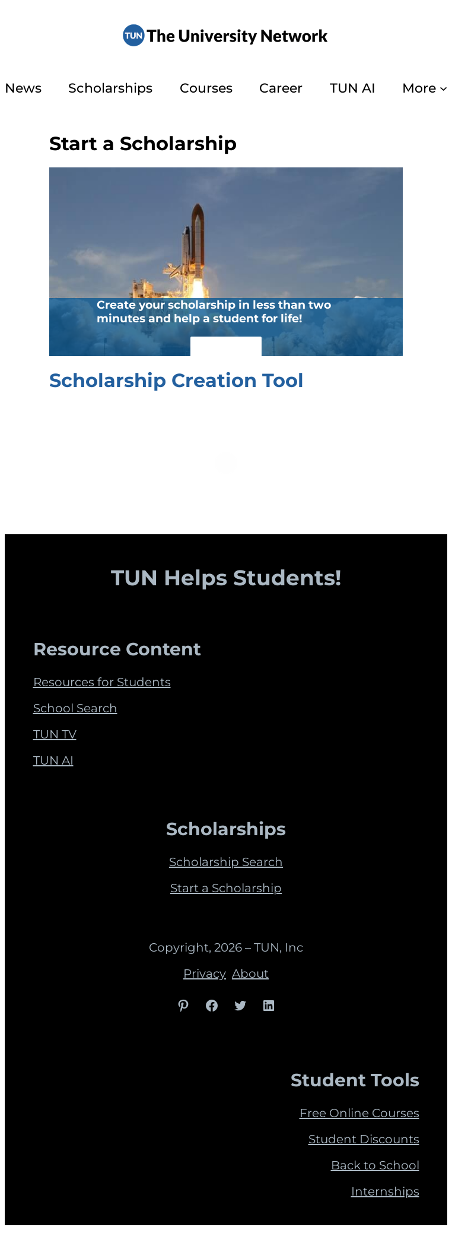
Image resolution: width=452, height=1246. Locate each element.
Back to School (375, 1165)
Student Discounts (363, 1139)
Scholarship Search (226, 862)
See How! (226, 350)
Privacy (204, 973)
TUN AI (53, 760)
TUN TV (55, 734)
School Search (75, 708)
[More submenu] (443, 88)
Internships (385, 1191)
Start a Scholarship (226, 888)
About (250, 973)
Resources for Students (102, 682)
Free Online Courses (359, 1113)
